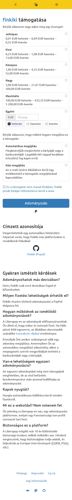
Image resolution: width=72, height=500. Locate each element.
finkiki (10, 19)
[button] (15, 4)
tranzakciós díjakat (28, 333)
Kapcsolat (37, 473)
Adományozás (36, 203)
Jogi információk (36, 480)
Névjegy (21, 473)
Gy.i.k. (52, 473)
